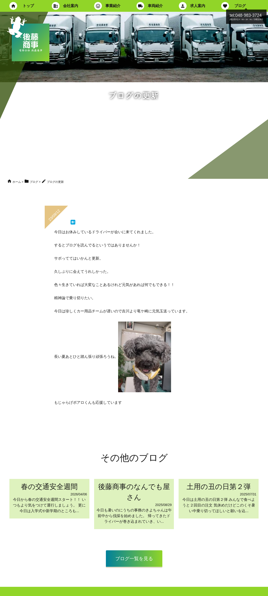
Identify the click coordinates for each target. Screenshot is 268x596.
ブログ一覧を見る (134, 558)
